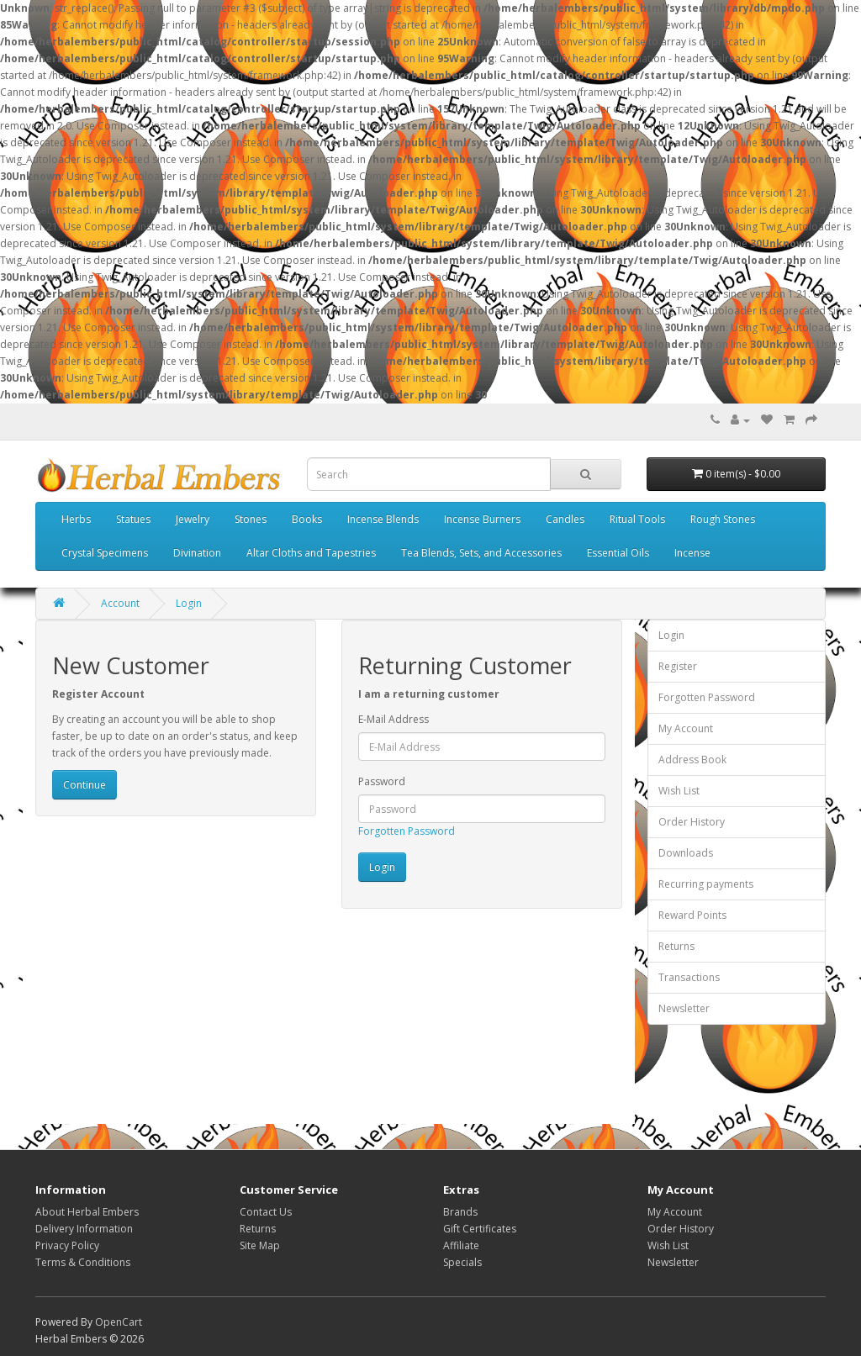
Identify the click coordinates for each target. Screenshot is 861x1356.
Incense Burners (482, 519)
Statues (133, 519)
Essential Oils (618, 553)
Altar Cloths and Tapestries (311, 553)
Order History (691, 822)
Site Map (260, 1245)
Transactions (689, 977)
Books (307, 519)
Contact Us (266, 1212)
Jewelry (192, 519)
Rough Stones (722, 519)
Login (189, 603)
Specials (462, 1262)
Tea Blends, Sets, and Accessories (481, 553)
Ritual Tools (637, 519)
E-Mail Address (393, 719)
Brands (460, 1212)
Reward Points (692, 915)
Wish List (679, 791)
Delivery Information (84, 1228)
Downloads (685, 853)
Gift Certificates (479, 1228)
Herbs (76, 519)
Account (120, 603)
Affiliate (461, 1245)
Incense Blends (383, 519)
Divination (197, 553)
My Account (685, 728)
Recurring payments (705, 884)
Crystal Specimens (104, 553)
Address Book (692, 759)
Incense (692, 553)
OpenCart (118, 1322)
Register (677, 666)
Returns (676, 946)
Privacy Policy (67, 1245)
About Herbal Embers (87, 1212)
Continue (84, 785)
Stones (251, 519)
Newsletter (684, 1008)
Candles (565, 519)
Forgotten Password (406, 831)
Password (381, 781)
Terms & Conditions (82, 1262)
